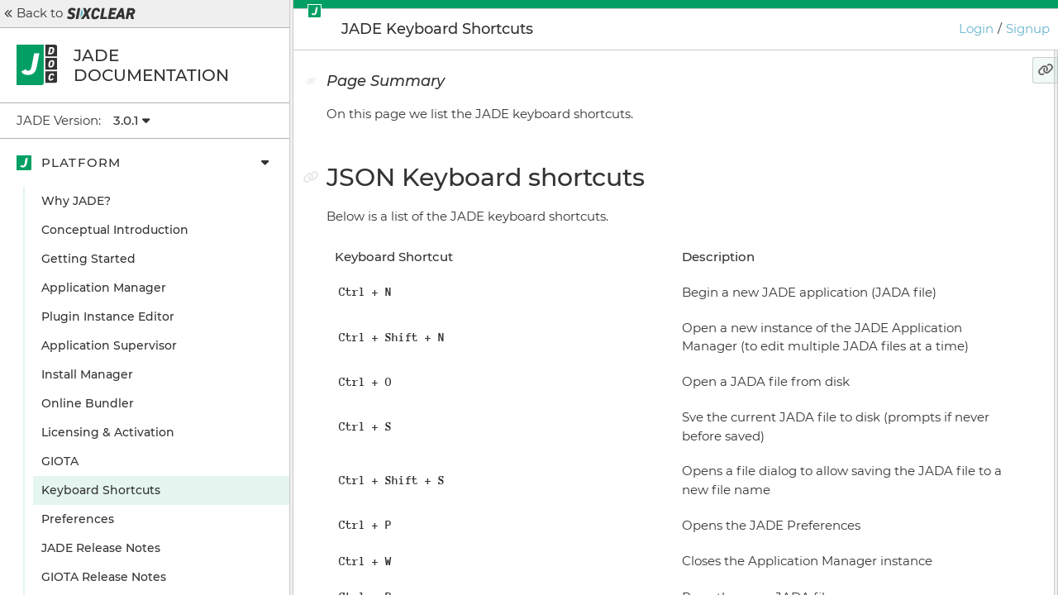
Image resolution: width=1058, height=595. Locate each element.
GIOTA (60, 461)
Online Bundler (87, 403)
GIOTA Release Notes (103, 576)
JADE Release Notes (100, 548)
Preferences (77, 519)
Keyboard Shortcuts (100, 490)
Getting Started (88, 258)
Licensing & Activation (107, 432)
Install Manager (87, 374)
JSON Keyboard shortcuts (921, 148)
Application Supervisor (109, 345)
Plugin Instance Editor (107, 316)
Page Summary (890, 119)
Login (976, 28)
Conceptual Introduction (114, 229)
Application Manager (103, 287)
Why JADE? (76, 200)
